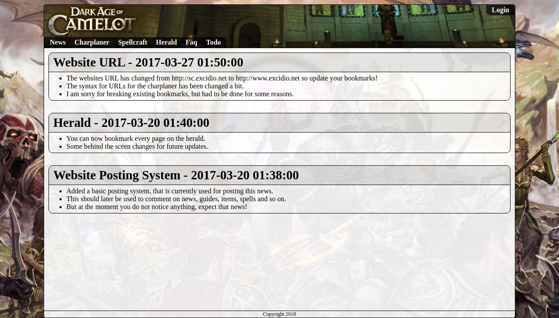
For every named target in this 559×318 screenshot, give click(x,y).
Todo (213, 42)
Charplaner (91, 42)
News (58, 42)
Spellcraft (132, 42)
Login (500, 10)
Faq (191, 42)
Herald (166, 42)
